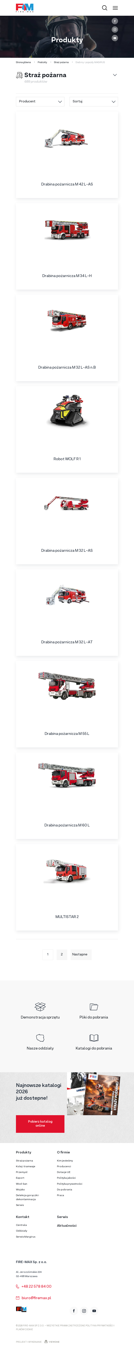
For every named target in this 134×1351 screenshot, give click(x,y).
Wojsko (20, 1189)
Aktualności (67, 1226)
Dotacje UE (63, 1172)
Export (20, 1178)
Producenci (64, 1166)
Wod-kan (21, 1184)
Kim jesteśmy (65, 1161)
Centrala (21, 1225)
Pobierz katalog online (40, 1124)
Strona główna (23, 62)
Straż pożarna (61, 62)
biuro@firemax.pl (33, 1298)
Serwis (20, 1205)
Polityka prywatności (69, 1184)
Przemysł (21, 1172)
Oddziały (21, 1231)
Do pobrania (64, 1189)
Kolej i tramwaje (25, 1166)
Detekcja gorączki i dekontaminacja (27, 1197)
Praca (60, 1195)
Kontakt (22, 1217)
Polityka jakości (66, 1178)
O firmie (63, 1152)
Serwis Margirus (25, 1237)
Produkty (42, 62)
